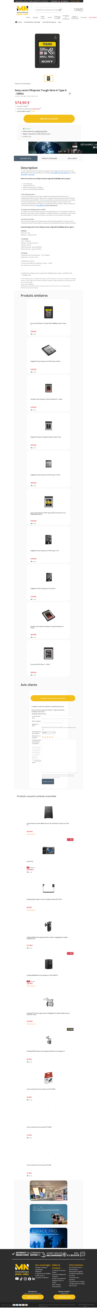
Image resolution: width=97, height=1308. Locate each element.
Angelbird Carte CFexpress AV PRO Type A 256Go (45, 361)
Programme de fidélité (43, 1273)
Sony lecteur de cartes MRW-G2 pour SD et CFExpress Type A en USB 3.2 (48, 824)
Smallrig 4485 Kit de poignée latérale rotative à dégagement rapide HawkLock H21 (47, 938)
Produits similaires (49, 158)
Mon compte (56, 1284)
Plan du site (73, 1286)
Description (25, 158)
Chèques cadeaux (41, 1267)
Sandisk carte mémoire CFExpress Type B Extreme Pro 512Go (47, 627)
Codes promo (39, 1275)
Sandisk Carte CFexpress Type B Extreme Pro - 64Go (46, 399)
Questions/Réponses (59, 1274)
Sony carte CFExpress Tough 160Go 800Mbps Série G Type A (48, 324)
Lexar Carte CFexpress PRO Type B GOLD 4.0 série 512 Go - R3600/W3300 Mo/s (48, 513)
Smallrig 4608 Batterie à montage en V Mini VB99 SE (42, 975)
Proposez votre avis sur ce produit (52, 698)
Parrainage (39, 1269)
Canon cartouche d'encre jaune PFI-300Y (39, 1165)
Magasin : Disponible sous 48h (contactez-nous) (36, 134)
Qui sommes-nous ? (75, 1267)
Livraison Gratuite (22, 106)
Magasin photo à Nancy (58, 1281)
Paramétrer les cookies (77, 1282)
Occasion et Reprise (42, 1278)
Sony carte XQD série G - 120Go (40, 664)
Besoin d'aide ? (75, 1)
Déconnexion (56, 1286)
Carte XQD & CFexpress (49, 22)
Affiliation (38, 1271)
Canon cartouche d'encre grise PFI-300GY (39, 1127)
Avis (72, 158)
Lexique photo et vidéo (77, 1284)
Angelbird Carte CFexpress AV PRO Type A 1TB (44, 551)
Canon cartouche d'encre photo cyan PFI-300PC (41, 1089)
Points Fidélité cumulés (23, 111)
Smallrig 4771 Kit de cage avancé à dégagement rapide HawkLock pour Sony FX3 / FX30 (48, 1013)
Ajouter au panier (49, 118)
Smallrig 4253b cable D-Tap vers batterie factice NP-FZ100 (44, 899)
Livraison (55, 1276)
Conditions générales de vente (76, 1274)
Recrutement (73, 1269)
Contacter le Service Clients (59, 1271)
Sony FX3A (30, 861)
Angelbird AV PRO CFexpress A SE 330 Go (42, 588)
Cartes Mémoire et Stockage (32, 22)
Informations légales (76, 1271)
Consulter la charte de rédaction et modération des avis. (48, 706)
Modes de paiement (59, 1278)
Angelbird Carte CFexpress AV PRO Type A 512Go (45, 475)
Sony (59, 22)
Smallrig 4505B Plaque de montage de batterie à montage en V (46, 1051)
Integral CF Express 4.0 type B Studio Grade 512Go (45, 437)
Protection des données (74, 1279)
